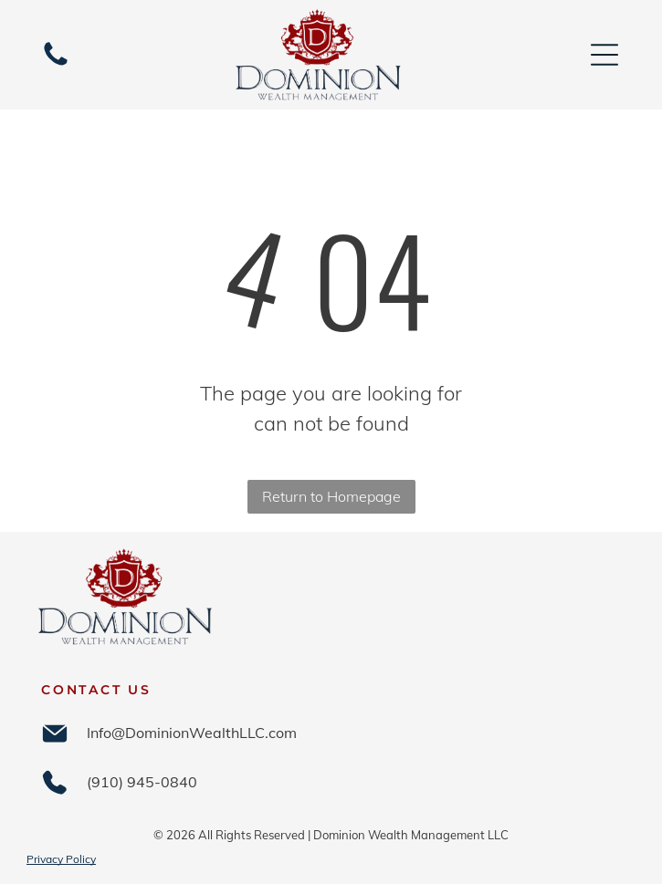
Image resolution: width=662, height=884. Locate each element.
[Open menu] (604, 54)
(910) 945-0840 (142, 782)
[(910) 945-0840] (55, 64)
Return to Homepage (331, 496)
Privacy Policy (61, 859)
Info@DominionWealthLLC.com (192, 732)
